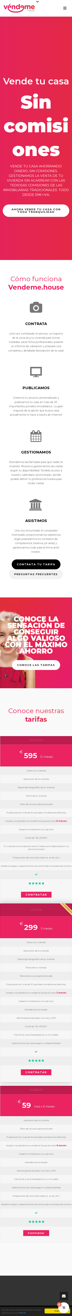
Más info (22, 1313)
